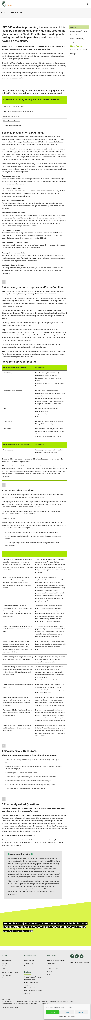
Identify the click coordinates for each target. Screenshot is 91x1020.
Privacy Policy (5, 1007)
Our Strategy (6, 966)
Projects (73, 27)
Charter (4, 968)
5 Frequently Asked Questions (12, 126)
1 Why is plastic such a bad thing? (13, 106)
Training (73, 42)
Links (48, 974)
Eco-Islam (27, 966)
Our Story (5, 963)
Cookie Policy (62, 1016)
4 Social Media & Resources (11, 121)
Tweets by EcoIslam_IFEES (79, 962)
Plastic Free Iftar (76, 46)
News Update (29, 960)
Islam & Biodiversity (77, 39)
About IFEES (6, 960)
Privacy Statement (71, 1016)
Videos (49, 971)
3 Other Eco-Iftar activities (11, 116)
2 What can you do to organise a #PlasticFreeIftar (18, 111)
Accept (53, 1012)
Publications (51, 963)
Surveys (73, 54)
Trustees (5, 978)
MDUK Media (17, 1011)
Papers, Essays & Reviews (56, 960)
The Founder (6, 975)
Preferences (81, 1012)
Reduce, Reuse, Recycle (79, 50)
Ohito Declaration (53, 968)
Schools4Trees (75, 35)
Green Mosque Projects (78, 31)
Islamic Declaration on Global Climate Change (10, 971)
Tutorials (50, 966)
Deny (67, 1012)
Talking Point (28, 963)
